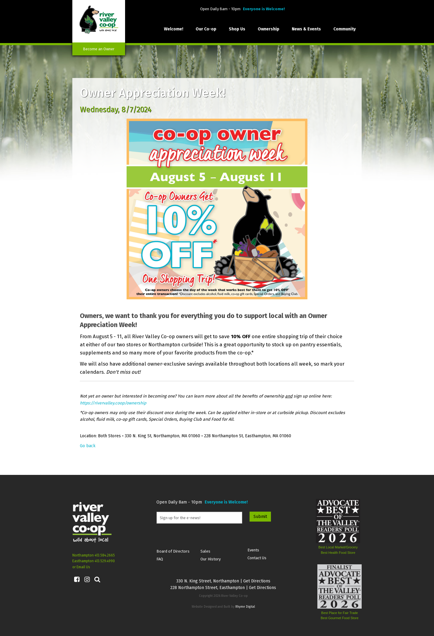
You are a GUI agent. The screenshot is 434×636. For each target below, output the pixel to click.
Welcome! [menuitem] (173, 29)
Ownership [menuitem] (268, 29)
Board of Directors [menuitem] (173, 551)
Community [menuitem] (344, 29)
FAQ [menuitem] (159, 559)
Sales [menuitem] (205, 551)
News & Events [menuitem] (306, 29)
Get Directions (256, 581)
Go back (88, 445)
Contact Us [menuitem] (256, 558)
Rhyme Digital (245, 607)
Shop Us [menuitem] (237, 29)
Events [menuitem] (253, 550)
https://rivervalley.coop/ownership (113, 403)
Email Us (83, 567)
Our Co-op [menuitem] (206, 29)
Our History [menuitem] (210, 559)
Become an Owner (99, 49)
